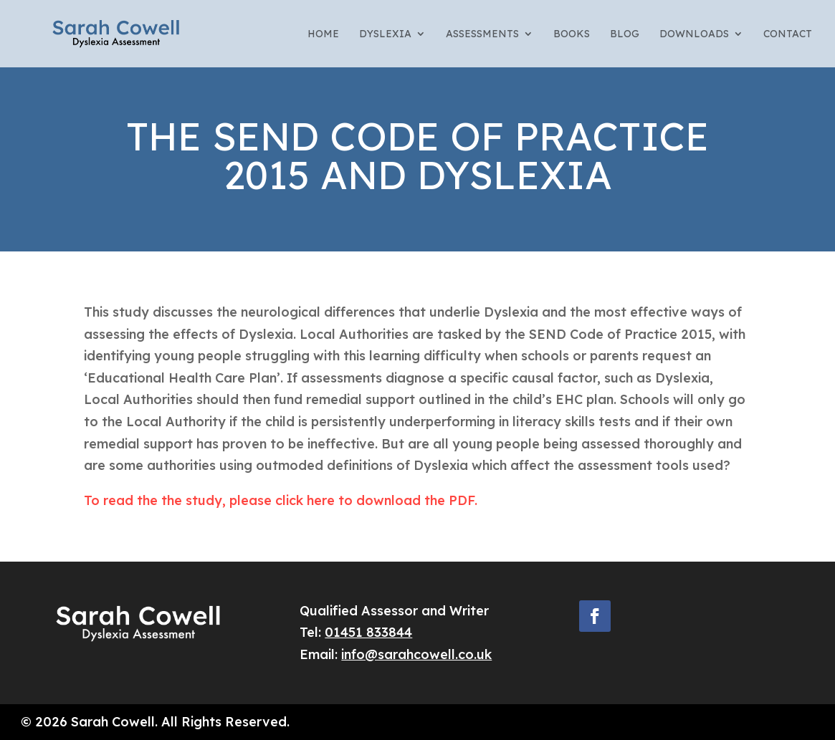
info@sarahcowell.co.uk (416, 654)
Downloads (694, 34)
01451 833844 (368, 632)
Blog (624, 34)
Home (323, 34)
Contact (787, 34)
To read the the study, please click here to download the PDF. (280, 500)
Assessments (482, 34)
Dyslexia (385, 34)
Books (571, 34)
